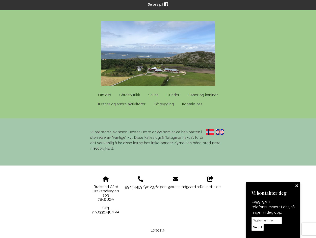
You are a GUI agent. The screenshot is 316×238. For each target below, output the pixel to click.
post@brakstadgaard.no (180, 187)
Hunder (172, 95)
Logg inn (158, 230)
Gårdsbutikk (129, 95)
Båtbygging (164, 104)
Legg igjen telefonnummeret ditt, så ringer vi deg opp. (273, 206)
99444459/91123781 (142, 187)
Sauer (153, 95)
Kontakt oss (192, 104)
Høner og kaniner (203, 95)
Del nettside (210, 182)
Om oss (104, 95)
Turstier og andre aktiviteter (121, 104)
